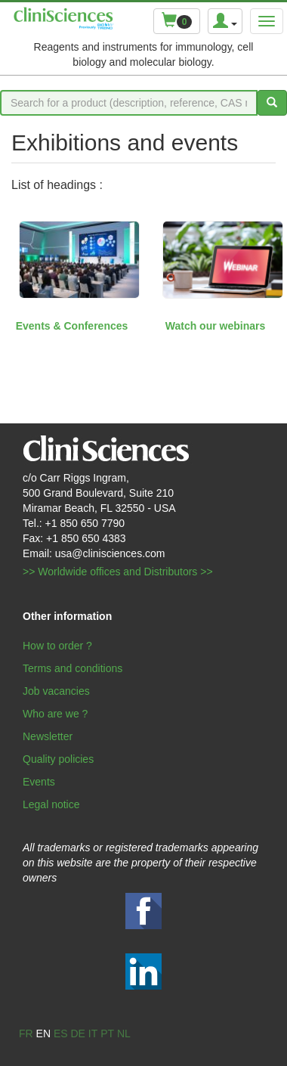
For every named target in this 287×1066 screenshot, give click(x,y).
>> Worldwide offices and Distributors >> (118, 572)
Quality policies (58, 759)
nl (124, 1033)
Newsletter (48, 736)
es (61, 1033)
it (92, 1033)
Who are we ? (55, 714)
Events (39, 782)
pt (107, 1033)
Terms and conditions (72, 668)
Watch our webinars (215, 326)
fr (26, 1033)
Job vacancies (56, 691)
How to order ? (57, 646)
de (77, 1033)
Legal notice (51, 804)
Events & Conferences (72, 326)
